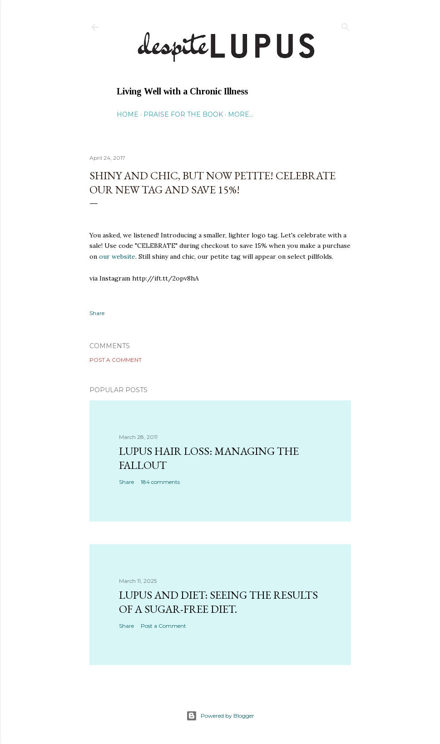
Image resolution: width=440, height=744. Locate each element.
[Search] (345, 25)
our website (116, 256)
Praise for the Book (183, 114)
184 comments (160, 481)
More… (240, 114)
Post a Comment (115, 359)
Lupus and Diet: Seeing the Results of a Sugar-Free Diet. (218, 602)
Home (127, 114)
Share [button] (96, 313)
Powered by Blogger (220, 715)
